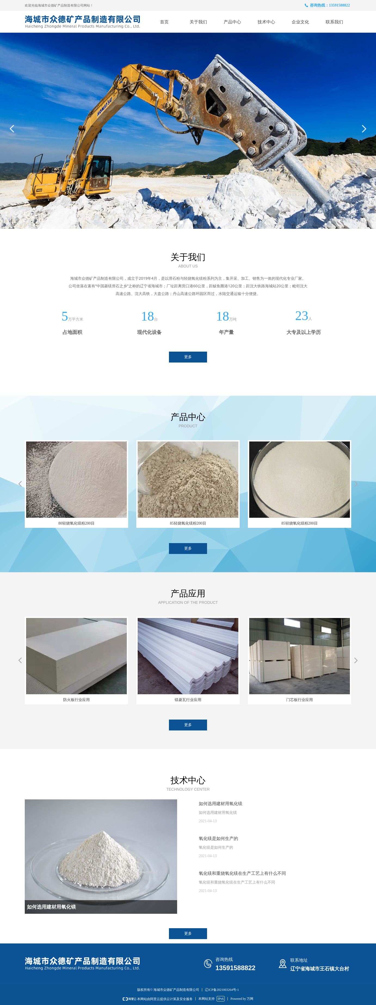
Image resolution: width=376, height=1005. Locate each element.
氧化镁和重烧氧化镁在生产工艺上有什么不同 (242, 873)
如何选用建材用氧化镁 (220, 803)
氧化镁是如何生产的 (218, 838)
